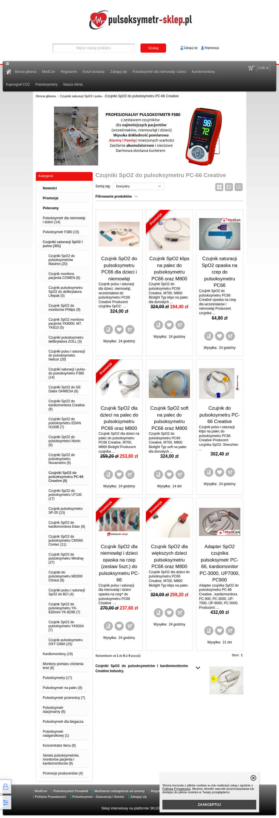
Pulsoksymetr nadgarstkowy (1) (56, 734)
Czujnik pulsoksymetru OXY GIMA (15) (66, 642)
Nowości (50, 188)
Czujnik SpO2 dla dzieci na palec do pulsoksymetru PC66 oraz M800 (119, 418)
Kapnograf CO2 (18, 84)
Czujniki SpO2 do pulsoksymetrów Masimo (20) (62, 260)
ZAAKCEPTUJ (209, 805)
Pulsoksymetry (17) (57, 678)
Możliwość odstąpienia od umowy (119, 791)
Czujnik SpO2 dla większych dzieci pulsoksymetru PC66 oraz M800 (169, 557)
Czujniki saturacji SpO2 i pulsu (81, 96)
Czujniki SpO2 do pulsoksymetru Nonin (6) (64, 441)
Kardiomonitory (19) (58, 654)
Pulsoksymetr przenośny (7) (64, 698)
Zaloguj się (190, 47)
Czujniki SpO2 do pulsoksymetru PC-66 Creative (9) (66, 477)
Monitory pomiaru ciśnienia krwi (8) (63, 666)
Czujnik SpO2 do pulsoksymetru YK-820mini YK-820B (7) (64, 608)
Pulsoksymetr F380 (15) (61, 232)
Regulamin (69, 72)
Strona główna (25, 72)
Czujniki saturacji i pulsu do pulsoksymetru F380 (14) (67, 373)
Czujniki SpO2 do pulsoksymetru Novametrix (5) (62, 459)
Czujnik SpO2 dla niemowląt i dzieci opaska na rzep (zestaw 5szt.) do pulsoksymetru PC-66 (119, 563)
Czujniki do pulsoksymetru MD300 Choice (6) (65, 576)
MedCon (48, 72)
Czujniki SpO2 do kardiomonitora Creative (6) (67, 405)
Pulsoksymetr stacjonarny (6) (54, 710)
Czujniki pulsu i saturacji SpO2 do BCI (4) (67, 592)
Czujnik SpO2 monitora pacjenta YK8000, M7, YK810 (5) (66, 324)
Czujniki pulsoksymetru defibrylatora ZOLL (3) (66, 339)
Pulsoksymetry (46, 84)
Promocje (51, 198)
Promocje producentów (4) (63, 773)
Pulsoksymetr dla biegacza (63, 722)
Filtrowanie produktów (114, 196)
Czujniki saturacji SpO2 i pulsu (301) (63, 244)
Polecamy (51, 208)
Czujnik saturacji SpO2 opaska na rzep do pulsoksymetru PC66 (219, 272)
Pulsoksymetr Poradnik (70, 791)
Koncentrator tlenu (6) (59, 745)
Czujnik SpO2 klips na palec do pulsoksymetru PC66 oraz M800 (169, 268)
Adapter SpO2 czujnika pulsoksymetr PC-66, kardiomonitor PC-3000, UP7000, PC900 (220, 563)
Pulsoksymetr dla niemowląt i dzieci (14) (64, 220)
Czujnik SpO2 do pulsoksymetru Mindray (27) (66, 558)
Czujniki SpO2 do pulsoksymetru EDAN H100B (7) (65, 423)
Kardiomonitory (203, 72)
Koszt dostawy (93, 72)
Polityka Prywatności (50, 796)
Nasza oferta (72, 84)
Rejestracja (211, 47)
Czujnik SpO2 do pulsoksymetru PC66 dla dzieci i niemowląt (119, 268)
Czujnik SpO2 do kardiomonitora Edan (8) (67, 525)
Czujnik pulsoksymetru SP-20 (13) (66, 511)
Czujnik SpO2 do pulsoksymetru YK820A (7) (66, 626)
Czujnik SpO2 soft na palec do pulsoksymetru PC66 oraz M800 (169, 418)
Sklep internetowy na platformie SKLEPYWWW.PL (139, 808)
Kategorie (46, 176)
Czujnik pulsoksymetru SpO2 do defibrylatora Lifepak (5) (66, 292)
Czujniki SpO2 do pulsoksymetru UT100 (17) (65, 495)
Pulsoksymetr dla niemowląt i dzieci (159, 72)
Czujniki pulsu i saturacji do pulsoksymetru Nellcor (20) (67, 355)
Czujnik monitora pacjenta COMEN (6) (64, 276)
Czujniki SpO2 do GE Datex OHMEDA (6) (65, 389)
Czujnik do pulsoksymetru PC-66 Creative (219, 414)
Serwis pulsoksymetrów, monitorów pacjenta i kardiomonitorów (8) (61, 759)
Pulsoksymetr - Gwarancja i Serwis (98, 796)
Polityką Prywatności (176, 788)
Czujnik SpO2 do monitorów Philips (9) (64, 308)
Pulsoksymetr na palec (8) (62, 688)
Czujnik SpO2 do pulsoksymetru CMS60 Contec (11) (66, 540)
